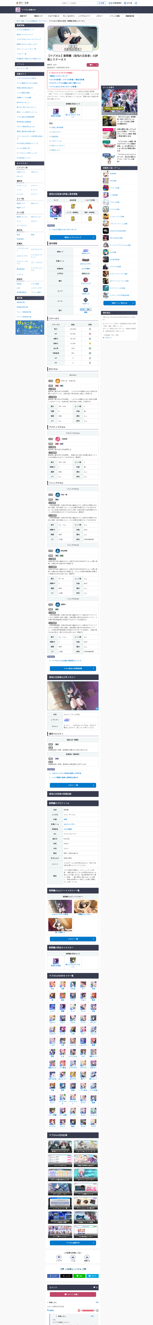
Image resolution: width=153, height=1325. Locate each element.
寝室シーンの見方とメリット (27, 112)
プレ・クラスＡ (36, 262)
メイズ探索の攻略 (23, 93)
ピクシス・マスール (22, 262)
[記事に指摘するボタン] (87, 1257)
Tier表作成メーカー (24, 158)
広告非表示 (117, 3)
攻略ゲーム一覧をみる (119, 303)
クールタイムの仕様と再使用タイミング (66, 661)
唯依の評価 (80, 80)
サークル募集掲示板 (24, 317)
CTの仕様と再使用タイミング (27, 143)
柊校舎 (19, 284)
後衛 (32, 235)
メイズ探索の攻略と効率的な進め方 (65, 777)
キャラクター (42, 21)
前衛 (18, 235)
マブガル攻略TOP (73, 1243)
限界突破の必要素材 (24, 122)
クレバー (34, 194)
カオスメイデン (69, 824)
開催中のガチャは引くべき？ (27, 44)
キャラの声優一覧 (23, 148)
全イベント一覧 (22, 68)
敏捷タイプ (21, 207)
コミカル (20, 194)
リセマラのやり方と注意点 (26, 78)
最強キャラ (38, 16)
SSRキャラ (21, 172)
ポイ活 (129, 3)
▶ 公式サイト (108, 338)
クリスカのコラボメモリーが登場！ (64, 87)
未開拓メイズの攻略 (24, 97)
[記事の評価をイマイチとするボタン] (59, 1257)
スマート (34, 186)
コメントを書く (73, 1294)
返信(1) (50, 1310)
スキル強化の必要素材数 (73, 668)
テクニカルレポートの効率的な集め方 (30, 137)
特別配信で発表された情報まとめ (29, 59)
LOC (18, 288)
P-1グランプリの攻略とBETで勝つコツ (65, 83)
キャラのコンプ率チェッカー (27, 153)
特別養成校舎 (21, 292)
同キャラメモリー (58, 146)
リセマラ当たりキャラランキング (64, 229)
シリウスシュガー (22, 249)
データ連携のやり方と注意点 (27, 83)
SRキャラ (34, 172)
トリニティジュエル (36, 269)
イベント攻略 (115, 16)
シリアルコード (84, 16)
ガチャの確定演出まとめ (26, 126)
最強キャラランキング (59, 76)
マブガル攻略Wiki (29, 10)
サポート (34, 221)
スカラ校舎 (86, 269)
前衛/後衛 (20, 239)
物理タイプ (21, 203)
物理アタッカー (22, 217)
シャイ (19, 190)
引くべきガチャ (69, 16)
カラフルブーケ (36, 249)
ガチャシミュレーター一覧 (26, 49)
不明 (65, 819)
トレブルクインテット (36, 256)
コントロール (21, 225)
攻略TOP (23, 16)
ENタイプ (34, 203)
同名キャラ (56, 150)
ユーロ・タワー (36, 288)
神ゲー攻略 (20, 21)
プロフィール (57, 141)
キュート (34, 190)
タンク (19, 221)
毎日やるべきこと (23, 102)
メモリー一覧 (73, 785)
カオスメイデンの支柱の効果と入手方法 (66, 773)
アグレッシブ (21, 186)
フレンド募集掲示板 (24, 312)
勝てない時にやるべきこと (26, 107)
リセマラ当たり (54, 16)
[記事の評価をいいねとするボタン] (73, 1257)
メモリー (99, 16)
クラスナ (20, 274)
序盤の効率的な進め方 (25, 88)
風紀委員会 (21, 269)
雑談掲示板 (130, 16)
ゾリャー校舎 (36, 292)
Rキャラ (20, 176)
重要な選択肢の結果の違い (26, 131)
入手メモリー (57, 132)
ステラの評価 (68, 80)
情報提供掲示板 (22, 307)
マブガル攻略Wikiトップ (25, 30)
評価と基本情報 (57, 127)
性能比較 (55, 136)
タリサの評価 (55, 80)
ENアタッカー (36, 217)
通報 (97, 1302)
